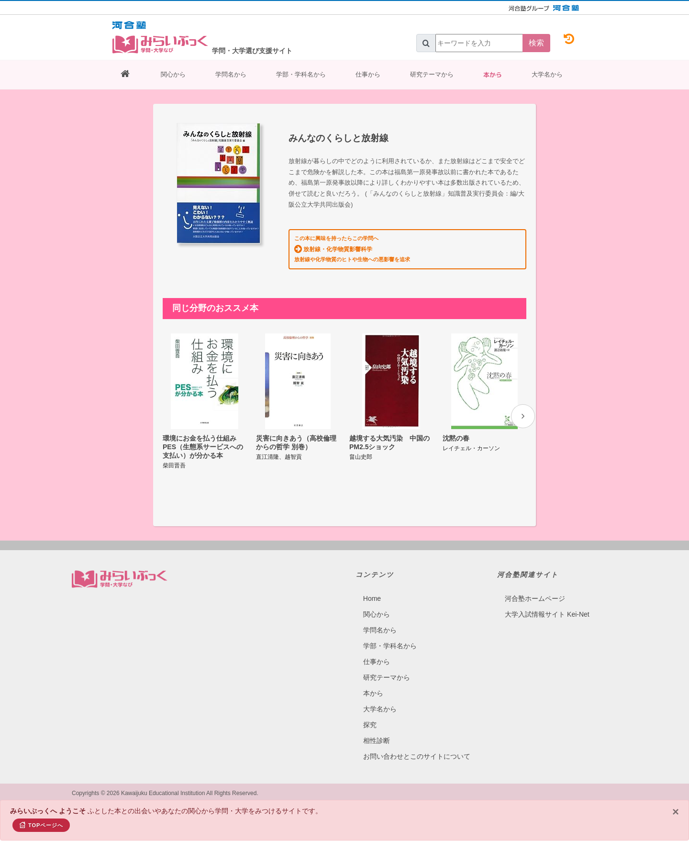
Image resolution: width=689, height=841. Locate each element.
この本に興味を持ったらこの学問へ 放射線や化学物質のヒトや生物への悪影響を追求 (352, 248)
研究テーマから (432, 74)
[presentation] (523, 416)
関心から (173, 74)
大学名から (547, 74)
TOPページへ (41, 824)
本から (492, 74)
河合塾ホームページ (535, 598)
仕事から (368, 74)
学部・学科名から (301, 74)
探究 (370, 725)
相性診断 (376, 740)
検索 (536, 43)
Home (372, 598)
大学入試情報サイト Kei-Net (547, 614)
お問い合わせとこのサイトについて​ (416, 756)
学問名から (230, 74)
